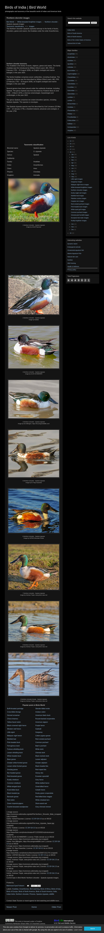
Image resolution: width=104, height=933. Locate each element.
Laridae (69, 100)
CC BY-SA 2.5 (52, 859)
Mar (72, 160)
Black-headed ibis (41, 766)
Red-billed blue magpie (43, 796)
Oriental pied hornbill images (80, 215)
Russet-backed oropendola (45, 719)
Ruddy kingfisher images (79, 220)
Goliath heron (40, 790)
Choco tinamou (12, 719)
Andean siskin (40, 712)
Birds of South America (44, 891)
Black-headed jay (13, 793)
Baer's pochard (40, 746)
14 (71, 141)
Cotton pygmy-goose (42, 736)
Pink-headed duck (13, 742)
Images (31, 26)
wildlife (51, 894)
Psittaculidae (71, 120)
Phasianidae (71, 110)
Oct (72, 224)
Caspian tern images (77, 201)
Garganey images (76, 182)
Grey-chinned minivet (43, 807)
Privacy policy (71, 270)
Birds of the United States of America (79, 40)
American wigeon (41, 722)
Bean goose (11, 759)
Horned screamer (13, 715)
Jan (72, 154)
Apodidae (70, 64)
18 (71, 152)
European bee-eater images (80, 218)
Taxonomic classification (15, 26)
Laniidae (70, 97)
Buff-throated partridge (15, 708)
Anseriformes (24, 889)
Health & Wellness (73, 266)
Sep (72, 176)
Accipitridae (71, 54)
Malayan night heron (14, 736)
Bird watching (35, 889)
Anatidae (15, 889)
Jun (72, 168)
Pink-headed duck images (79, 207)
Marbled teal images (77, 195)
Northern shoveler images (79, 190)
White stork (39, 749)
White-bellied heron (42, 783)
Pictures (32, 894)
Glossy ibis (39, 773)
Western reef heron (14, 729)
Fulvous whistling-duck (15, 749)
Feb (72, 157)
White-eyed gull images (78, 209)
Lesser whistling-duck (15, 752)
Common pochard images (79, 212)
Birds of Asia (55, 889)
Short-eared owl (41, 803)
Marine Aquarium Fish (74, 253)
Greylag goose (12, 769)
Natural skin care (72, 257)
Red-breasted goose (14, 776)
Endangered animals (73, 247)
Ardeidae (70, 67)
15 (71, 144)
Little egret (11, 732)
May (72, 165)
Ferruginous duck (13, 746)
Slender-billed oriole (42, 708)
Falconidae (70, 90)
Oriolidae (70, 107)
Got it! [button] (92, 928)
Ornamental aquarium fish (75, 250)
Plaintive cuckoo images (78, 198)
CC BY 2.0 (42, 855)
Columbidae (71, 84)
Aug (72, 174)
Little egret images (77, 179)
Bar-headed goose (14, 773)
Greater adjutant (41, 763)
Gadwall (38, 729)
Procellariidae (71, 117)
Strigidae (70, 130)
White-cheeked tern (42, 800)
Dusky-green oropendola (44, 793)
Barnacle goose (12, 796)
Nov (72, 227)
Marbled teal (11, 739)
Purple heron (40, 725)
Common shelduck (14, 783)
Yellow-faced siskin (14, 722)
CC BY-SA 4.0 (37, 819)
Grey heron (39, 780)
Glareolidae (71, 94)
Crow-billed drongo (14, 712)
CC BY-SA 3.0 (30, 828)
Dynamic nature (72, 244)
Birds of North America (27, 891)
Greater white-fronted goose (17, 763)
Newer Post (11, 907)
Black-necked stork (42, 756)
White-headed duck (14, 756)
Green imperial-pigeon (15, 803)
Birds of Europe (12, 891)
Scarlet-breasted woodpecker (17, 807)
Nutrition (70, 260)
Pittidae (69, 114)
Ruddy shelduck (13, 780)
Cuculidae (70, 87)
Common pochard (41, 742)
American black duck (42, 715)
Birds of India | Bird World (25, 7)
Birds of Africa (45, 889)
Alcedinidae (71, 57)
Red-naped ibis (40, 769)
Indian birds (10, 894)
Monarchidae (71, 104)
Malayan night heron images (80, 184)
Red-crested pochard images (80, 204)
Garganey (38, 732)
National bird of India (73, 43)
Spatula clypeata (42, 894)
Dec (72, 229)
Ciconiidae (70, 80)
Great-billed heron (41, 786)
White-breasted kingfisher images (81, 187)
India (55, 891)
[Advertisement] (33, 46)
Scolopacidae (71, 127)
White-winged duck (14, 786)
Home (34, 907)
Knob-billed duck (13, 790)
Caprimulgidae (72, 74)
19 (71, 233)
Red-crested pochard (42, 739)
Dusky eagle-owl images (78, 193)
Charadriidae (71, 77)
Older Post (56, 907)
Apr (72, 163)
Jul (72, 171)
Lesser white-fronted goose (17, 766)
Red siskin (11, 800)
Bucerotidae (71, 70)
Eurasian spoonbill (42, 776)
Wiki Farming (71, 263)
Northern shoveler (51, 22)
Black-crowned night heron (16, 725)
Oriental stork (40, 752)
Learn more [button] (78, 930)
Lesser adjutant (40, 759)
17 (71, 149)
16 (71, 146)
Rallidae (70, 124)
